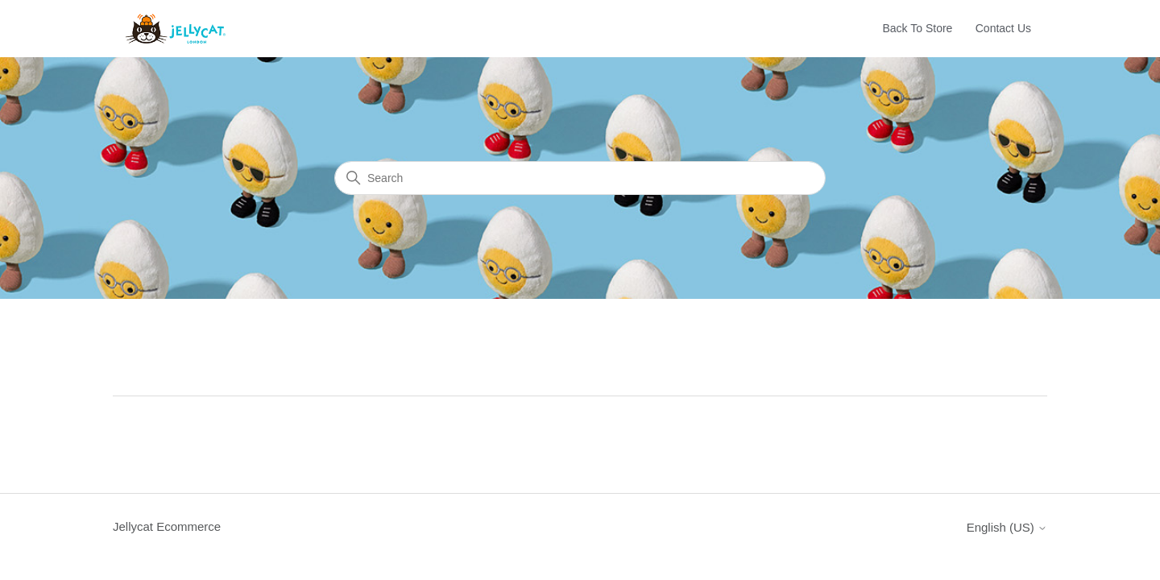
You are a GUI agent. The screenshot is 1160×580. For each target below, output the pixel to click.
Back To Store (918, 28)
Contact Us (1003, 28)
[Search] (580, 178)
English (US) (1007, 527)
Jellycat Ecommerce (167, 526)
